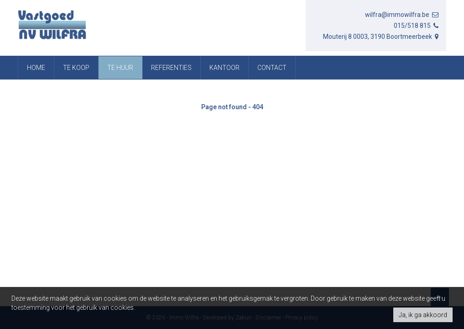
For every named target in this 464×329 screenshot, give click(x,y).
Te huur (120, 67)
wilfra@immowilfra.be (402, 14)
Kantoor (224, 67)
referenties (171, 67)
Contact (272, 67)
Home (36, 67)
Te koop (76, 67)
